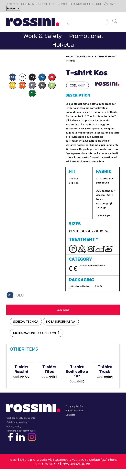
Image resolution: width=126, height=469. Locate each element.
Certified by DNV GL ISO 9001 (21, 418)
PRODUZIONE (45, 4)
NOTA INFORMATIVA (60, 321)
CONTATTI (65, 4)
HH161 (53, 376)
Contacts (70, 415)
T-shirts (70, 60)
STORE (97, 4)
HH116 (80, 381)
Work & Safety (42, 35)
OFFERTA (27, 4)
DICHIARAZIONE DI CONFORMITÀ (36, 332)
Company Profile (74, 406)
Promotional (86, 35)
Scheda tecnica (25, 321)
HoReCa (63, 44)
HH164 (108, 376)
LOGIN (110, 4)
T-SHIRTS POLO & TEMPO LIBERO (95, 56)
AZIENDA (12, 4)
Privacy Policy (13, 426)
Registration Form (74, 410)
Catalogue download (17, 422)
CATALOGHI (82, 4)
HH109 (24, 376)
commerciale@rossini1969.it (20, 430)
